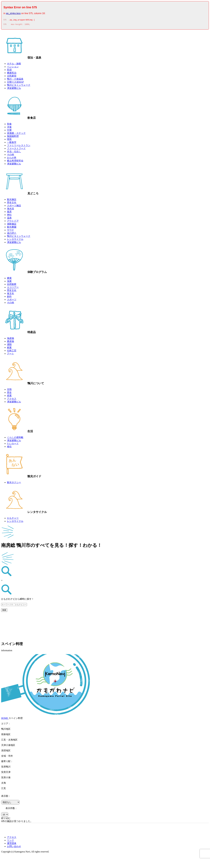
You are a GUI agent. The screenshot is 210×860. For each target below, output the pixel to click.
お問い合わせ (14, 847)
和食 (9, 125)
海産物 (10, 339)
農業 (9, 279)
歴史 (9, 393)
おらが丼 (11, 158)
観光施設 (11, 200)
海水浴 (10, 209)
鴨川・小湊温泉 (15, 80)
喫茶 (9, 140)
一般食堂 (11, 143)
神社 (9, 215)
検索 (4, 611)
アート (10, 354)
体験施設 (11, 225)
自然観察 (11, 285)
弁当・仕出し (14, 152)
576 (5, 25)
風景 (9, 212)
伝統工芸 (11, 351)
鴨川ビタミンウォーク (18, 86)
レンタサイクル (15, 240)
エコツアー (13, 288)
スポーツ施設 (14, 206)
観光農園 (11, 228)
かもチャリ (13, 519)
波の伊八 (11, 234)
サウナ (10, 231)
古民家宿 (11, 76)
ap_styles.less (13, 13)
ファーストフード (16, 149)
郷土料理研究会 (15, 161)
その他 (10, 155)
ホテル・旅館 (14, 64)
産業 (9, 396)
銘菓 (9, 348)
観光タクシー (14, 483)
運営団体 (11, 844)
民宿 (9, 70)
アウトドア (13, 221)
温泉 (9, 218)
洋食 (9, 128)
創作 (9, 297)
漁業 (9, 282)
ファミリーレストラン (18, 146)
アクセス (11, 399)
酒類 (9, 345)
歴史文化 (11, 203)
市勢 (9, 390)
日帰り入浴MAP (15, 83)
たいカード (13, 444)
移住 (9, 447)
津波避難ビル (14, 89)
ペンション (13, 67)
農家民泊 (11, 73)
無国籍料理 (13, 137)
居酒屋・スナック (16, 134)
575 (5, 20)
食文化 (10, 294)
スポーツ (11, 300)
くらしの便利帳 (15, 438)
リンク (10, 841)
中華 (9, 131)
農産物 (10, 342)
